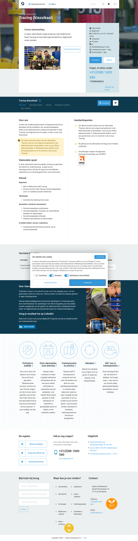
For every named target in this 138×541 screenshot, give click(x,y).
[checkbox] (39, 275)
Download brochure (71, 49)
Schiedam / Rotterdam (78, 512)
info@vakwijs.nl (97, 81)
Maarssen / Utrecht (62, 512)
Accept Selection (50, 283)
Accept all (87, 283)
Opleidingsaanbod (36, 4)
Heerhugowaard (79, 504)
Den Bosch (62, 494)
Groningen (62, 504)
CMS (85, 538)
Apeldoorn (78, 487)
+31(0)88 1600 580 (100, 74)
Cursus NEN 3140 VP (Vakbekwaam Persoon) (103, 449)
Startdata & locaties (62, 105)
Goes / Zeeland (77, 495)
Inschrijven (95, 60)
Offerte (109, 60)
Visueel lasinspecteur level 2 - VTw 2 (104, 454)
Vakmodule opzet (35, 105)
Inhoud (48, 105)
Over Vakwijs (25, 108)
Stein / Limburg (61, 523)
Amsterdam (62, 487)
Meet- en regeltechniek (27, 14)
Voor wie (22, 105)
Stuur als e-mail (109, 88)
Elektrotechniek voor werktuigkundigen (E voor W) (101, 443)
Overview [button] (100, 257)
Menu (52, 4)
